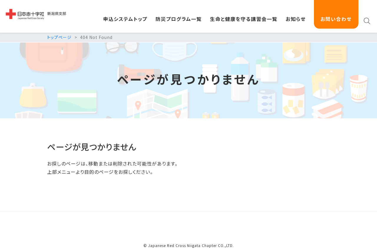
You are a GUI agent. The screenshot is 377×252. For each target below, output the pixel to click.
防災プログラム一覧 (179, 18)
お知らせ (296, 18)
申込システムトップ (125, 18)
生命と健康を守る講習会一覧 (243, 18)
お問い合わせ (336, 18)
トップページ (59, 37)
